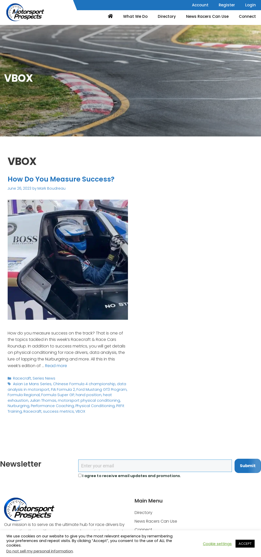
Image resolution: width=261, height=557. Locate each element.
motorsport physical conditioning (63, 398)
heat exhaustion (111, 393)
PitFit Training (100, 403)
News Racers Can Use (207, 16)
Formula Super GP (54, 393)
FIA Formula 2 (58, 388)
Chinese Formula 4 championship (79, 383)
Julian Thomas (20, 398)
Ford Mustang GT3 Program (95, 388)
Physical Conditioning (69, 403)
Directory (167, 16)
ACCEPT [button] (245, 543)
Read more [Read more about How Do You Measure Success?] (56, 365)
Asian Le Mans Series (31, 383)
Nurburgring (103, 398)
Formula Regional (23, 393)
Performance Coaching (28, 403)
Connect (247, 16)
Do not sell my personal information (39, 551)
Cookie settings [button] (217, 543)
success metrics (40, 409)
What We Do (135, 16)
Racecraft (21, 377)
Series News (42, 377)
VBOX (61, 409)
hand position (84, 393)
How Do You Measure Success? (67, 179)
